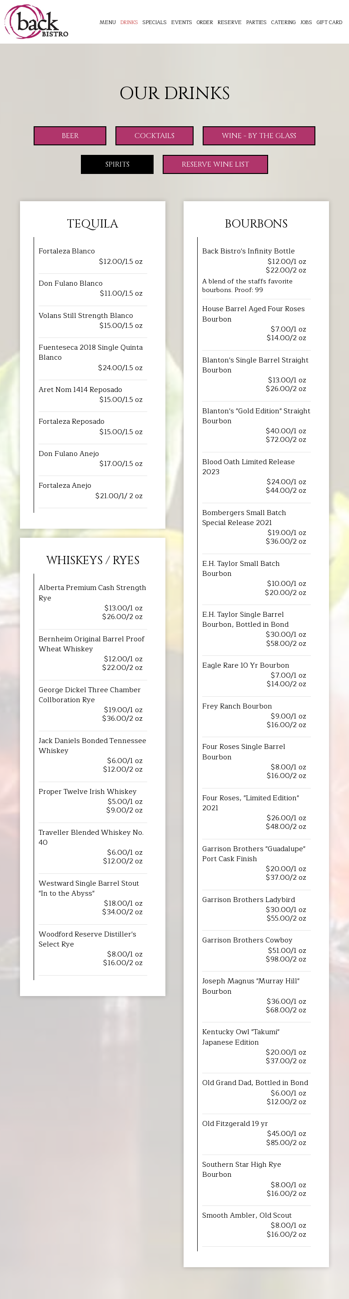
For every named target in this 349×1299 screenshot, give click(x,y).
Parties (256, 22)
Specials (155, 22)
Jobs (306, 22)
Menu (108, 22)
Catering (283, 22)
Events (181, 22)
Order (205, 22)
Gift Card (329, 22)
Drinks (129, 22)
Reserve (230, 22)
